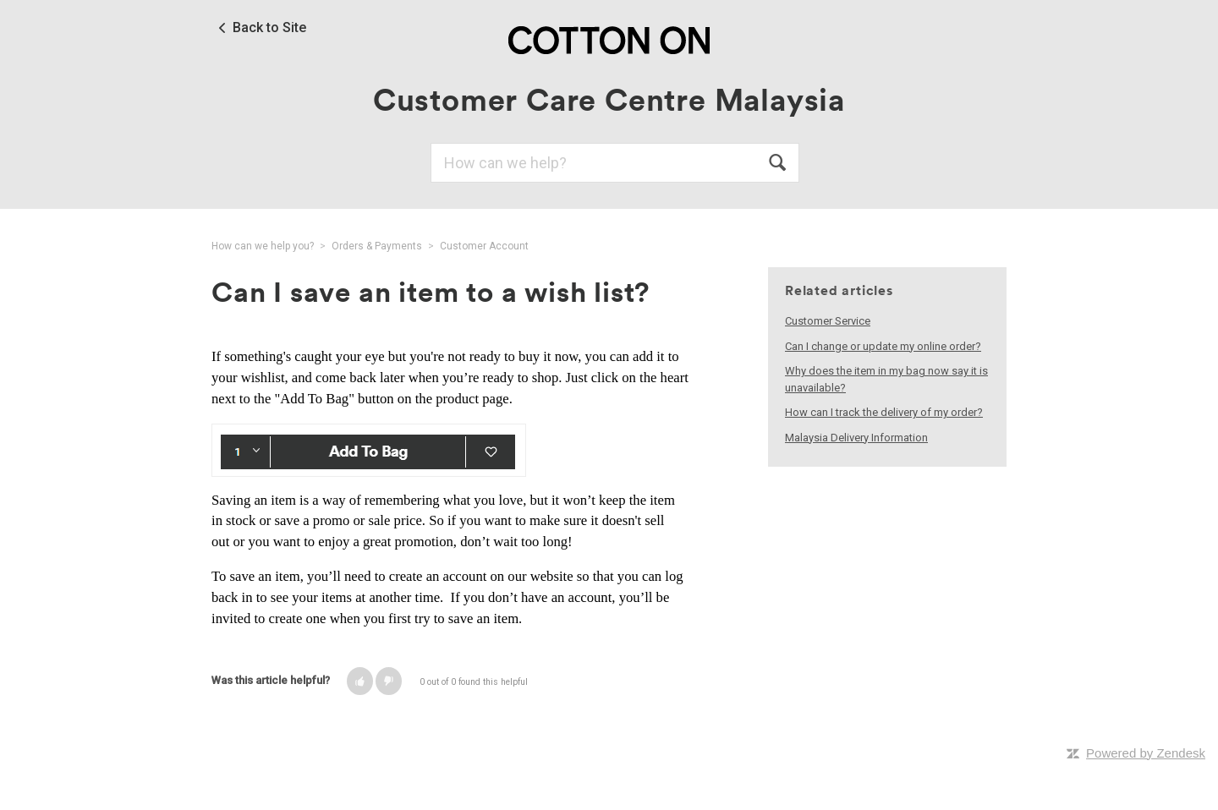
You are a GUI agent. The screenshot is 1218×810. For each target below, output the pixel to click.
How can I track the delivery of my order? (884, 412)
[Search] (615, 163)
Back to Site (269, 28)
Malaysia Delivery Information (856, 437)
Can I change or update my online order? (883, 346)
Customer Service (827, 321)
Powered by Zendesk (1145, 753)
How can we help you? (262, 246)
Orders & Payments (377, 246)
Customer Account (484, 246)
